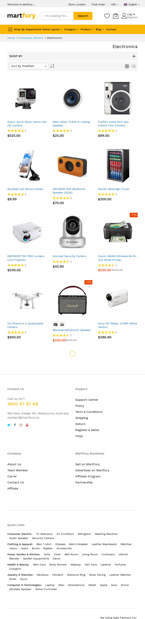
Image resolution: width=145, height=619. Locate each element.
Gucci (23, 568)
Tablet (92, 574)
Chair (57, 544)
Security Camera (43, 527)
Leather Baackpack (104, 533)
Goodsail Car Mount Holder (25, 188)
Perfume (120, 554)
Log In (131, 14)
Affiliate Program (87, 466)
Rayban (48, 538)
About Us (14, 454)
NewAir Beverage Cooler (114, 188)
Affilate (12, 478)
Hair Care (91, 554)
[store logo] (21, 16)
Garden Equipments (36, 548)
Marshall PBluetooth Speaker (72, 330)
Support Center (86, 389)
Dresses (60, 533)
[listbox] (72, 325)
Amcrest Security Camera (69, 256)
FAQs (79, 426)
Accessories (64, 538)
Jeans (13, 538)
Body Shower (58, 554)
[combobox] (57, 16)
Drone (125, 574)
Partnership (84, 472)
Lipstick (106, 554)
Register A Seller (87, 420)
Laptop (50, 574)
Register (132, 17)
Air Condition (65, 523)
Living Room (90, 544)
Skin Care (39, 554)
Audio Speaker (18, 527)
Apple (103, 574)
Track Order (98, 4)
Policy (79, 395)
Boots (35, 538)
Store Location (77, 4)
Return (80, 414)
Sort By (16, 66)
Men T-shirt (44, 533)
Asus (114, 574)
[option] (55, 324)
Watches (125, 533)
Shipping (81, 407)
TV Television (44, 523)
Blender (14, 548)
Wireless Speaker (20, 578)
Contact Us (15, 472)
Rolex (12, 568)
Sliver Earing (97, 564)
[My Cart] (116, 16)
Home (11, 37)
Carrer (12, 466)
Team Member (17, 460)
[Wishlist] (107, 16)
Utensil (123, 544)
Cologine (15, 558)
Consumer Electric (31, 37)
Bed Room (71, 544)
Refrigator (84, 523)
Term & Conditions (88, 401)
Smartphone (76, 574)
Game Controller (46, 578)
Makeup (76, 554)
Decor (57, 548)
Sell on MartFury (87, 454)
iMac (61, 574)
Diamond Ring (76, 564)
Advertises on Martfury (92, 460)
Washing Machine (106, 523)
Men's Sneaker (78, 533)
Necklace (43, 564)
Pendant (57, 564)
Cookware (108, 544)
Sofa (47, 544)
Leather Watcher (120, 564)
